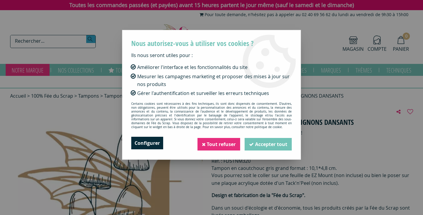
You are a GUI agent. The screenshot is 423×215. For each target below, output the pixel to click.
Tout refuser (218, 143)
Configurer (147, 143)
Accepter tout (268, 143)
